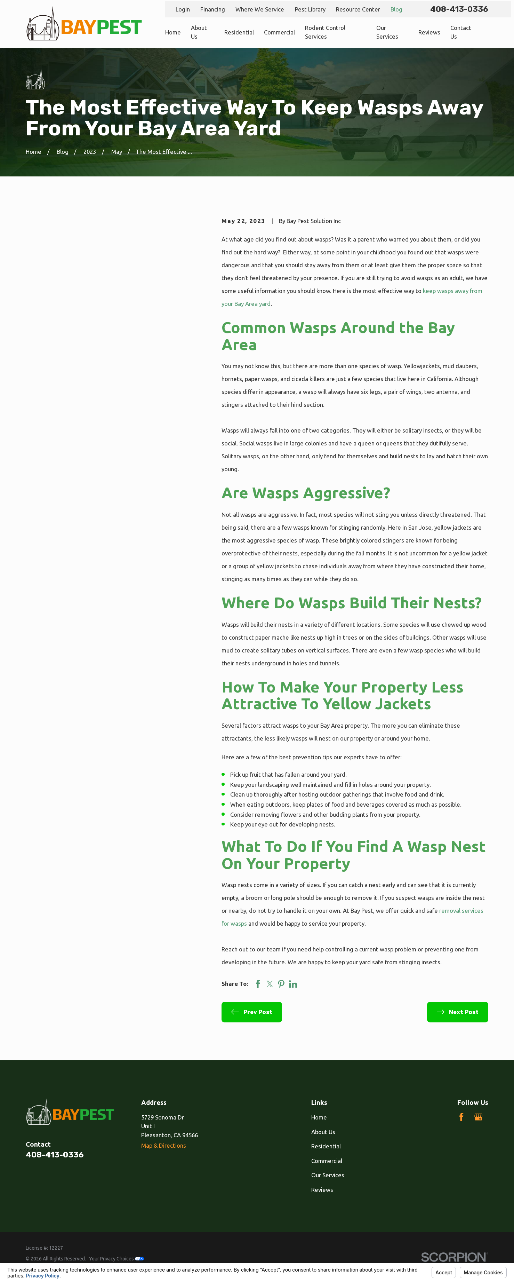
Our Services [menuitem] (387, 32)
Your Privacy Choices (116, 1258)
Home (319, 1117)
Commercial (326, 1160)
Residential (326, 1146)
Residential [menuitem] (239, 32)
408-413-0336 (459, 9)
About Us (323, 1132)
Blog (396, 9)
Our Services (327, 1175)
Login (183, 9)
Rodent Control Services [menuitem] (325, 32)
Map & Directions (163, 1145)
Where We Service (259, 9)
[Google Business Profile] (478, 1117)
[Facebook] (461, 1117)
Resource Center (358, 9)
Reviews (322, 1189)
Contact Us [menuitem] (460, 32)
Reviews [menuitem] (429, 32)
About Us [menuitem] (199, 32)
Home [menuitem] (173, 32)
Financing (212, 9)
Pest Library (310, 9)
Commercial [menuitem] (279, 32)
